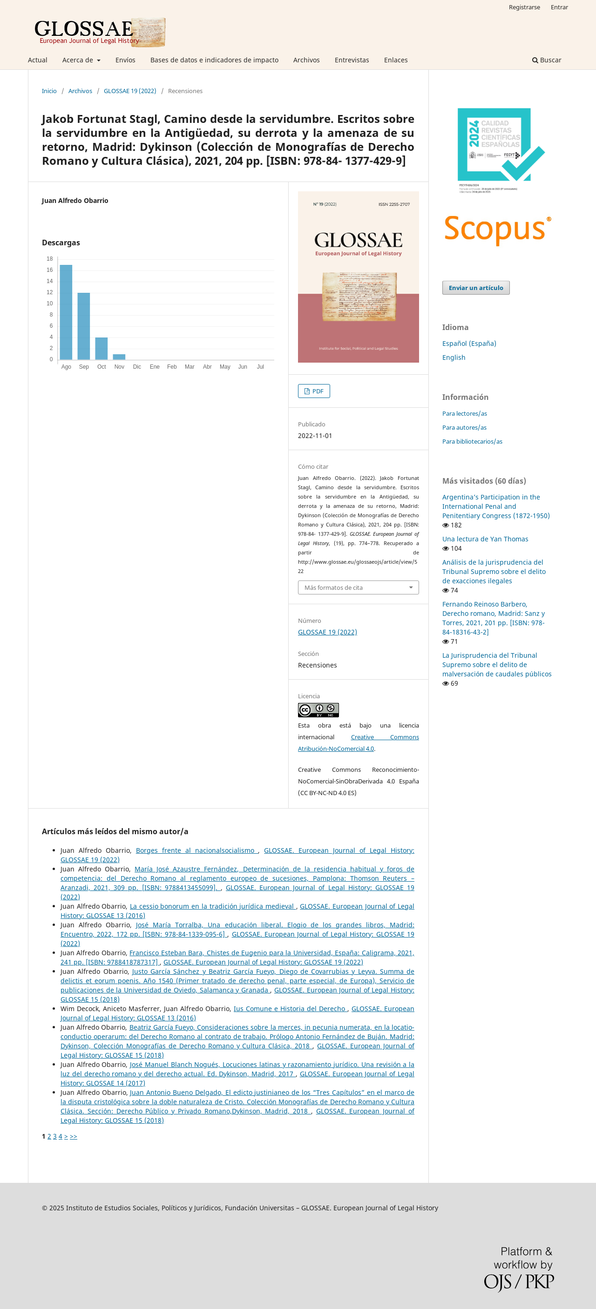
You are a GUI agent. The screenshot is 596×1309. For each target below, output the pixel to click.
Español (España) (469, 343)
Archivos (306, 59)
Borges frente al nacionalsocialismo (197, 850)
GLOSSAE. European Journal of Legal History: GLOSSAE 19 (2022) (263, 962)
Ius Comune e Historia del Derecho (290, 1008)
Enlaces (396, 59)
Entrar (559, 7)
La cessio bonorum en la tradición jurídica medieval (213, 906)
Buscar (547, 59)
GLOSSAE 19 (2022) (130, 91)
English (454, 357)
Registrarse (524, 7)
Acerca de (78, 59)
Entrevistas (352, 59)
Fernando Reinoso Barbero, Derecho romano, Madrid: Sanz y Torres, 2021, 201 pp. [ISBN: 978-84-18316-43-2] (493, 618)
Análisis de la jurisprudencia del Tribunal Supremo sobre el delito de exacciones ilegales (494, 571)
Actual (37, 59)
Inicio (49, 91)
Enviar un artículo (476, 287)
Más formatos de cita (334, 587)
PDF (317, 391)
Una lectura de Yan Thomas (485, 538)
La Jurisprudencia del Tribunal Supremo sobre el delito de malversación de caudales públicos (497, 664)
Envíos (125, 59)
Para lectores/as (464, 413)
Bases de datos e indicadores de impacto (214, 59)
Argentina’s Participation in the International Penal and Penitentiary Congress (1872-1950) (496, 506)
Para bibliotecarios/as (472, 441)
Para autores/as (464, 427)
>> (73, 1136)
